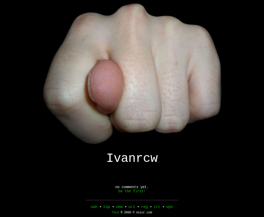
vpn (169, 207)
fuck (115, 213)
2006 (127, 214)
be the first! (131, 195)
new (119, 207)
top (106, 207)
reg (144, 207)
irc (157, 207)
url (131, 207)
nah (94, 207)
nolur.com (144, 214)
